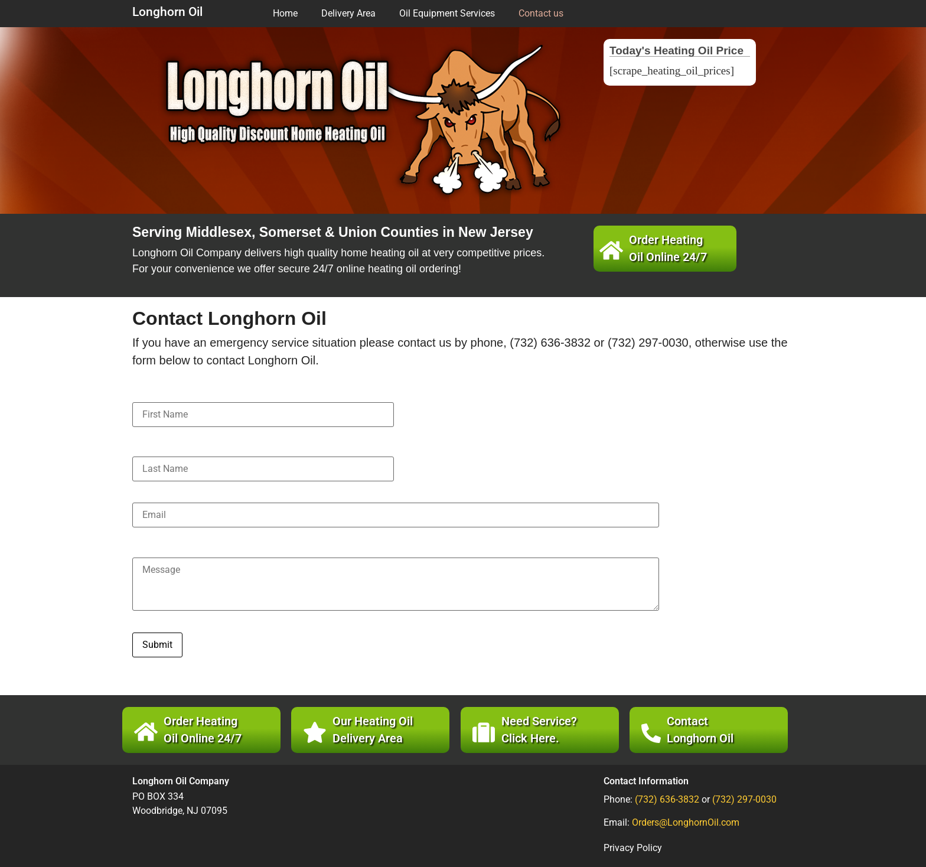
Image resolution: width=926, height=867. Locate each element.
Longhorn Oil (167, 12)
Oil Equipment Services (447, 13)
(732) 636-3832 (667, 799)
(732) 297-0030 (744, 799)
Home (285, 13)
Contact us (541, 13)
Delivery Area (348, 13)
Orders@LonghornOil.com (685, 822)
